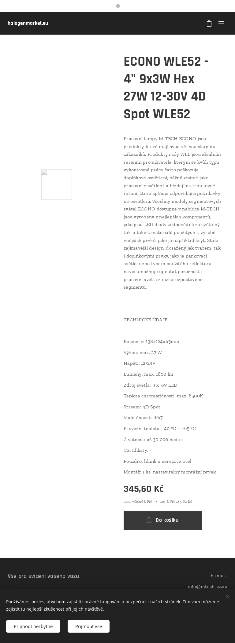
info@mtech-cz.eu (207, 586)
